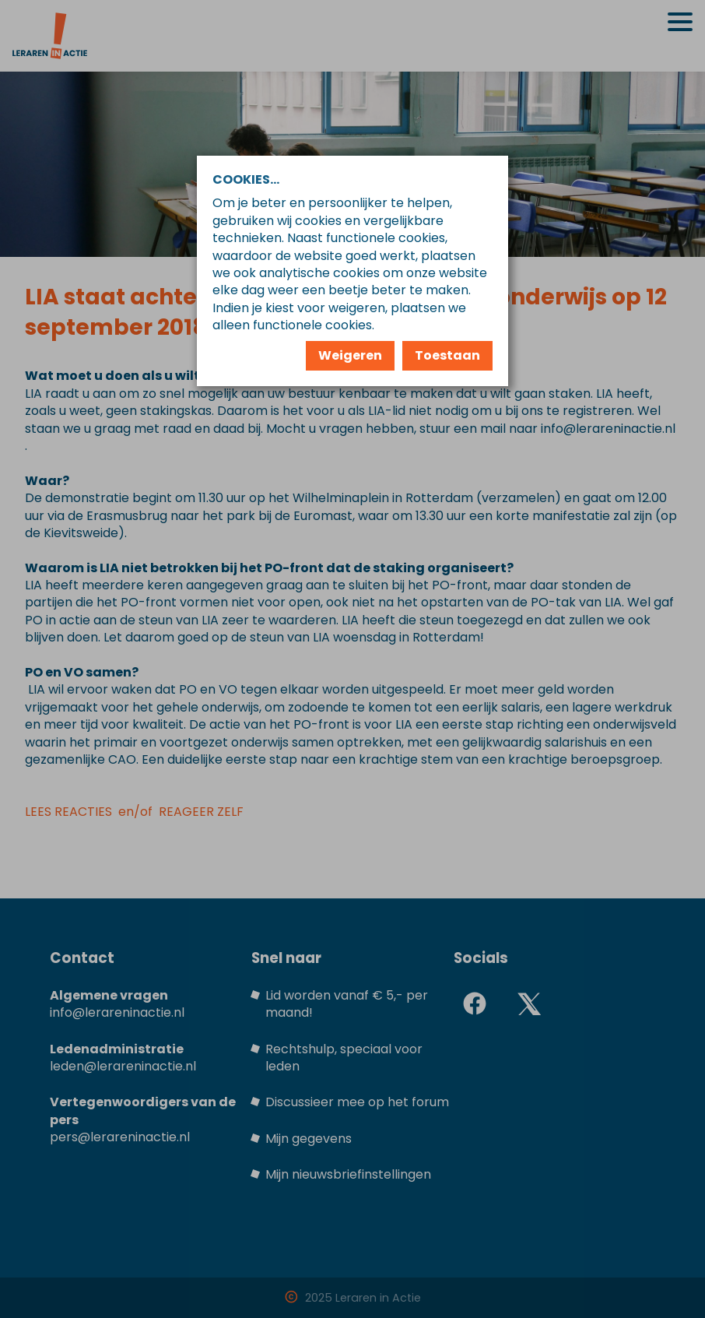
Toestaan (447, 355)
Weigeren (350, 355)
